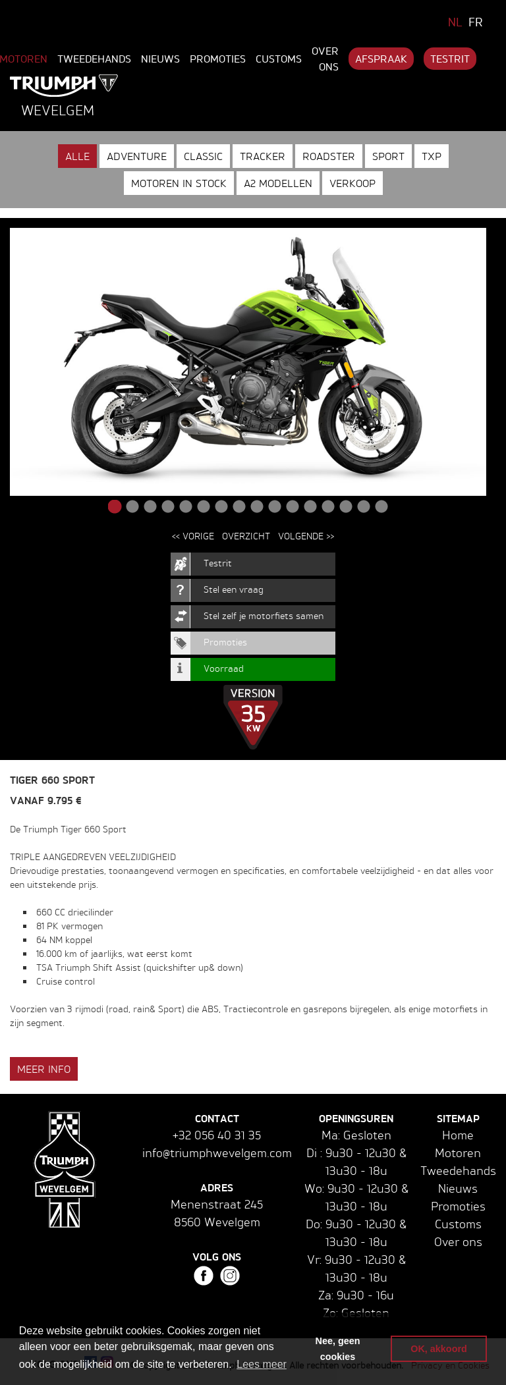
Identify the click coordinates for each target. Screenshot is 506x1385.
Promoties (218, 58)
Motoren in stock (179, 183)
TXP (431, 156)
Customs (279, 58)
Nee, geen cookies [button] (338, 1349)
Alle (77, 156)
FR (475, 21)
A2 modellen (278, 183)
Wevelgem (57, 110)
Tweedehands (94, 58)
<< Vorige (193, 535)
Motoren (458, 1152)
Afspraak (381, 58)
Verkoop (352, 183)
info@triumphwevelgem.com (217, 1152)
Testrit (450, 58)
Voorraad (224, 668)
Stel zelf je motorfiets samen (263, 615)
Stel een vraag (234, 589)
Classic (203, 156)
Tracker (262, 156)
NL (455, 21)
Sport (388, 156)
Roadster (328, 156)
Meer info (43, 1068)
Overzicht (246, 535)
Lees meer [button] (262, 1364)
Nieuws (160, 58)
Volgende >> (306, 535)
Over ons (325, 58)
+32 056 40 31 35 (217, 1134)
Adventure (137, 156)
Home (458, 1134)
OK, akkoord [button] (438, 1349)
